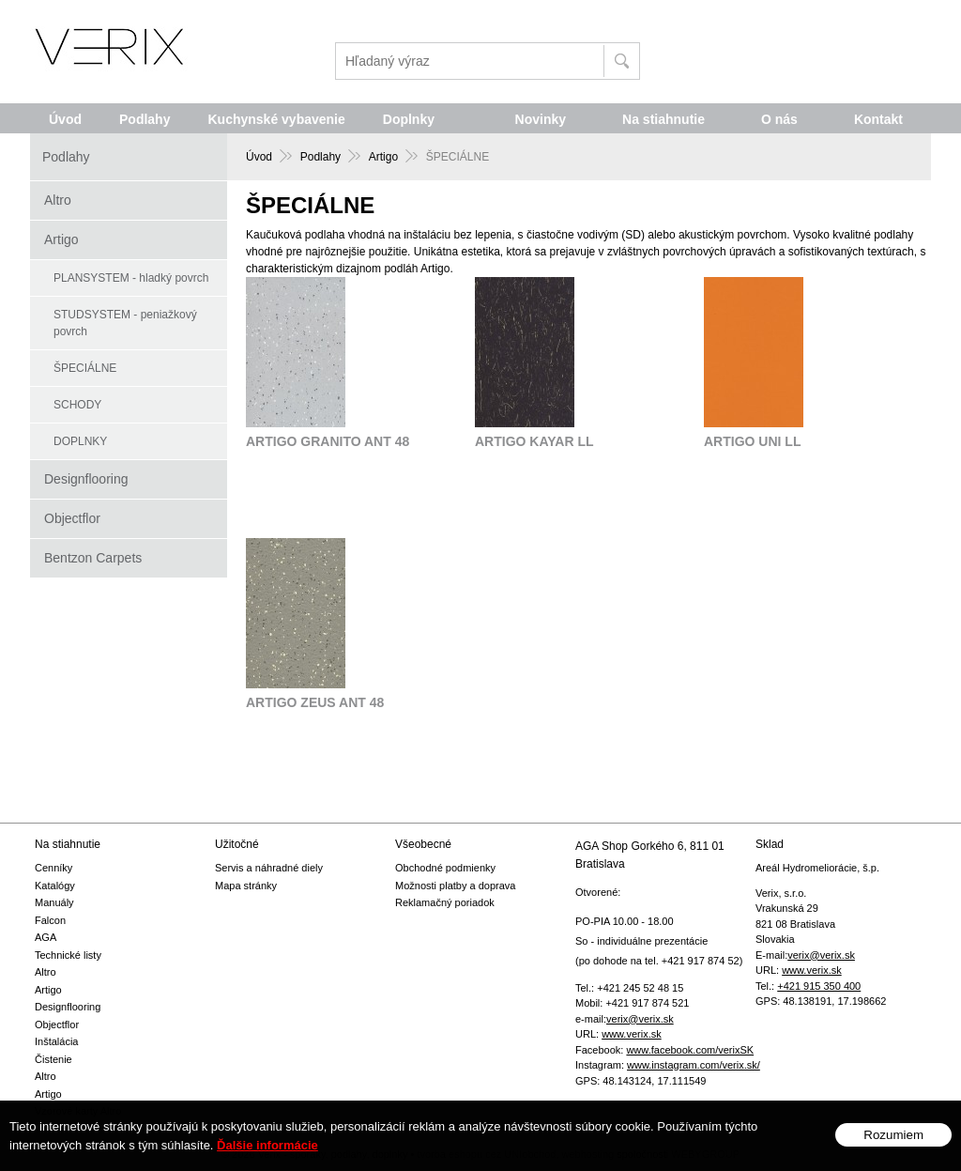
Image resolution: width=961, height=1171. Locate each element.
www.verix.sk (632, 1034)
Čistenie (53, 1059)
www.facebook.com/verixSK (690, 1049)
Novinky (540, 119)
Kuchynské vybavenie (275, 119)
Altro (57, 200)
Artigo (61, 239)
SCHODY (77, 404)
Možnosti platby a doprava (455, 885)
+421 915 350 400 (819, 986)
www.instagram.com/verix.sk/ (693, 1065)
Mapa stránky (246, 885)
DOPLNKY (80, 441)
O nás (779, 119)
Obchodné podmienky (445, 867)
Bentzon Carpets (93, 557)
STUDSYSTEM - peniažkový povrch (125, 323)
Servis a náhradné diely (269, 867)
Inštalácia (56, 1041)
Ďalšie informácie (267, 1159)
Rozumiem (893, 1149)
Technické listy (68, 955)
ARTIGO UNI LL (752, 441)
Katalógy (55, 885)
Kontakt (878, 119)
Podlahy (144, 119)
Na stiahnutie (663, 119)
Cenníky (53, 867)
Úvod (65, 119)
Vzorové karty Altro (78, 1111)
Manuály (54, 902)
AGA (45, 937)
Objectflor (72, 518)
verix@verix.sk (640, 1019)
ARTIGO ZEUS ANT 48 (315, 702)
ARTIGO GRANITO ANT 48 (327, 441)
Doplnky (409, 119)
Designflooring (86, 478)
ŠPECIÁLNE (84, 368)
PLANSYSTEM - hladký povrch (130, 278)
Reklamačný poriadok (445, 902)
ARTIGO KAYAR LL (534, 441)
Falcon (50, 920)
